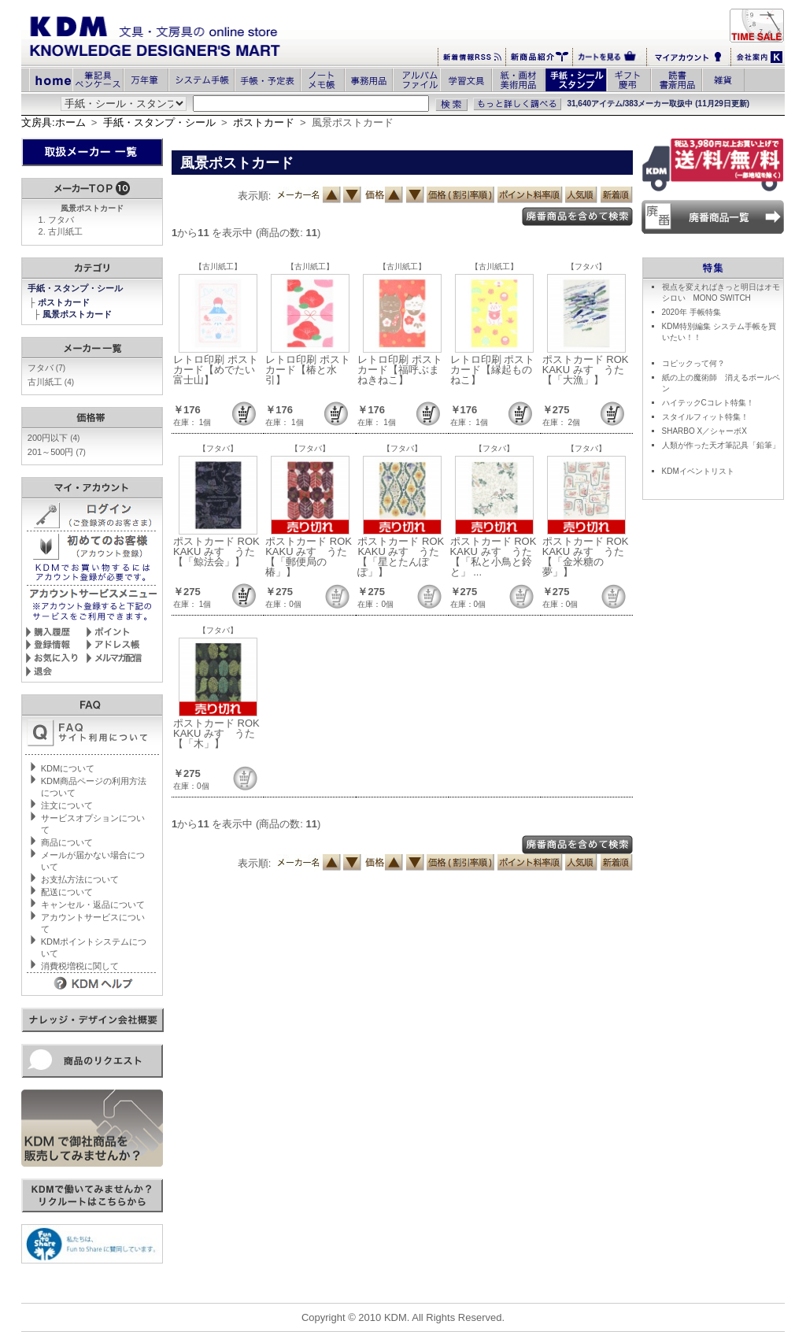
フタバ (61, 219)
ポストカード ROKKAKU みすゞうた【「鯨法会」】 (216, 551)
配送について (67, 892)
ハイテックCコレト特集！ (708, 402)
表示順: (255, 196)
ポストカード (263, 122)
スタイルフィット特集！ (705, 417)
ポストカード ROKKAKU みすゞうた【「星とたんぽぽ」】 (400, 556)
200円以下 (54, 437)
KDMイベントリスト (698, 471)
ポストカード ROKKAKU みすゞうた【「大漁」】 (585, 369)
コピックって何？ (693, 363)
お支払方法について (80, 879)
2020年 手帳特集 (691, 312)
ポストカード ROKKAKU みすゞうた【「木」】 (216, 733)
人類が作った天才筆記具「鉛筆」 (721, 445)
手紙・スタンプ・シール (159, 122)
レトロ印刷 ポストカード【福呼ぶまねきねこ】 (399, 369)
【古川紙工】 (218, 266)
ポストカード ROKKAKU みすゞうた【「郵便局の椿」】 (308, 556)
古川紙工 (65, 231)
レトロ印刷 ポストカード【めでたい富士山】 (215, 369)
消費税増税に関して (80, 966)
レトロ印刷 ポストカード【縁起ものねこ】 (492, 369)
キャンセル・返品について (93, 904)
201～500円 (57, 452)
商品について (67, 842)
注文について (67, 805)
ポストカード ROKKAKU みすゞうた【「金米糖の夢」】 (585, 556)
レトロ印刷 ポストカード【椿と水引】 (307, 369)
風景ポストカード (78, 314)
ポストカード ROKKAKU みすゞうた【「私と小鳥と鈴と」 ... (493, 556)
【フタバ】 (586, 266)
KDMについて (67, 768)
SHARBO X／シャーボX (704, 431)
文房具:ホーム (53, 122)
